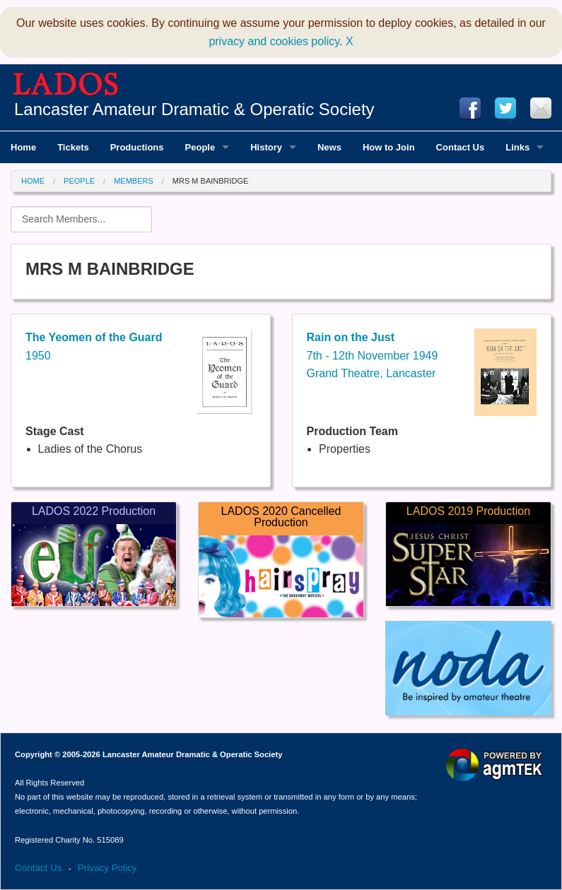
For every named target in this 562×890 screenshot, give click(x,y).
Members (133, 181)
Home (33, 181)
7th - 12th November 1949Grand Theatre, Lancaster (372, 355)
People (79, 181)
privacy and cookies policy (274, 41)
